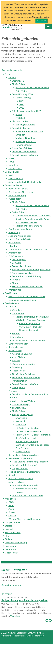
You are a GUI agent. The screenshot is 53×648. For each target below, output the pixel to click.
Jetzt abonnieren (12, 585)
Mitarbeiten (6, 636)
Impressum (39, 636)
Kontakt (29, 636)
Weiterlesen (15, 616)
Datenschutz (18, 636)
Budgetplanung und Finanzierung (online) (24, 600)
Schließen (41, 20)
